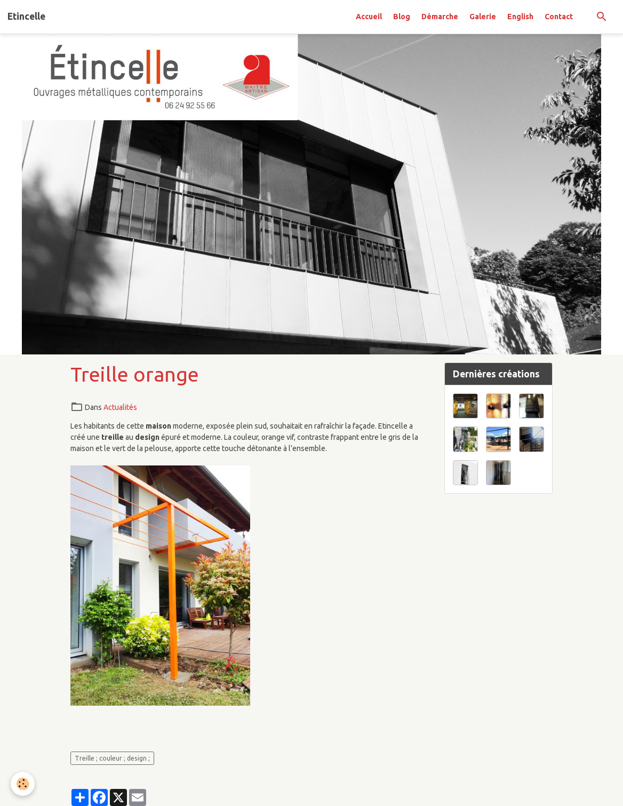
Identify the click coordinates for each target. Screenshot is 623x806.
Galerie (482, 16)
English (520, 16)
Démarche (439, 16)
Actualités (120, 407)
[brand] (26, 16)
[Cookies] (23, 784)
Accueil (369, 16)
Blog (401, 16)
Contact (559, 16)
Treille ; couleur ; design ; (112, 758)
